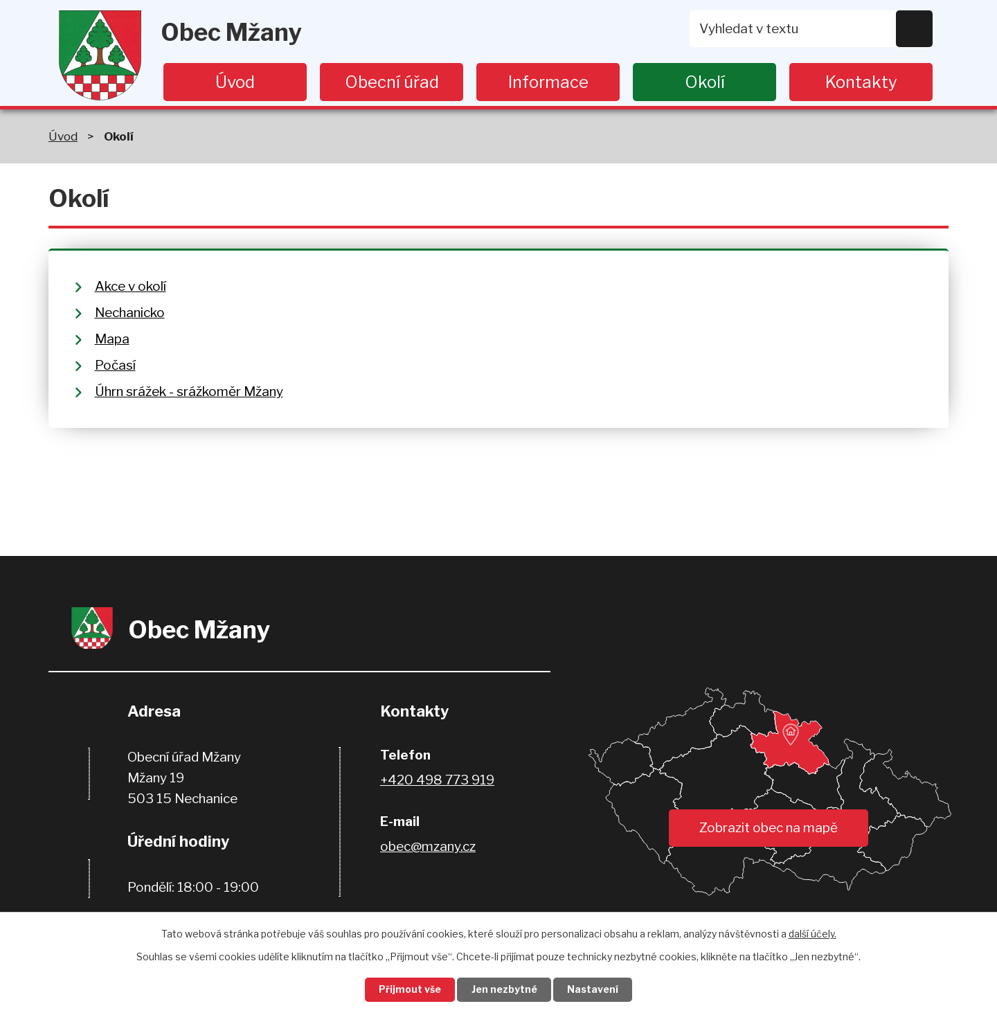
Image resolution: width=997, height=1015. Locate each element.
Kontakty (861, 82)
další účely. (812, 933)
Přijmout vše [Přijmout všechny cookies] (409, 990)
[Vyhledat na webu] (811, 28)
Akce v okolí (130, 286)
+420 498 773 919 (437, 780)
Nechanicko (130, 313)
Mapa (112, 339)
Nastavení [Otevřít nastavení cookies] (594, 990)
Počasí (115, 365)
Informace (548, 82)
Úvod (235, 82)
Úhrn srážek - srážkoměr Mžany (189, 391)
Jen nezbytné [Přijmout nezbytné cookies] (504, 990)
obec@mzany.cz (428, 846)
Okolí (705, 82)
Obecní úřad (392, 82)
